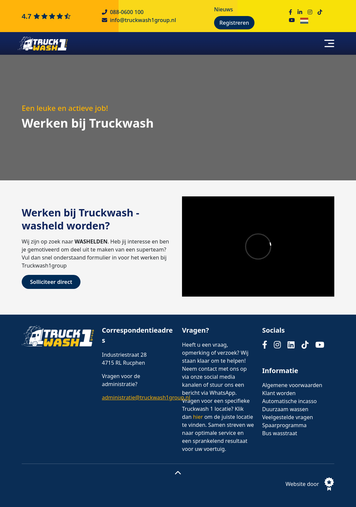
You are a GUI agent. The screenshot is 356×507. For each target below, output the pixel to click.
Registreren (234, 22)
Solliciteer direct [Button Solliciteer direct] (51, 282)
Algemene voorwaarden (292, 385)
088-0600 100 (127, 12)
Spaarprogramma (284, 425)
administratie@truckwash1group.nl (146, 397)
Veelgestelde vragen (287, 417)
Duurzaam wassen (285, 409)
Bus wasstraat (279, 433)
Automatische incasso (289, 401)
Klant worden (279, 393)
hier (198, 416)
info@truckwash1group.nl (143, 20)
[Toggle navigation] (329, 43)
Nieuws (223, 9)
